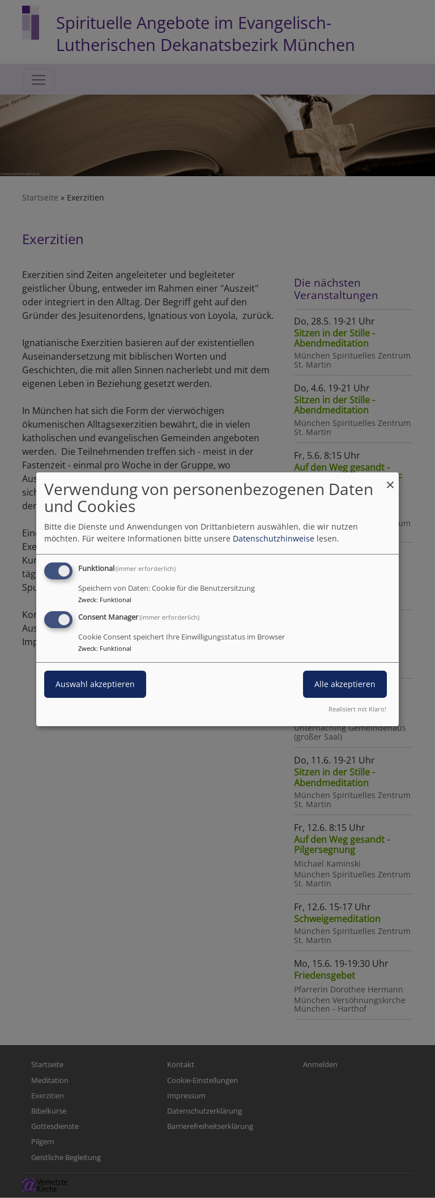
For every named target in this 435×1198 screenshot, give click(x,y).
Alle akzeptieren (345, 684)
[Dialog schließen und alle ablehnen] (390, 479)
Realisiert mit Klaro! (357, 709)
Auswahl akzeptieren (95, 684)
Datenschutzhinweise (273, 538)
